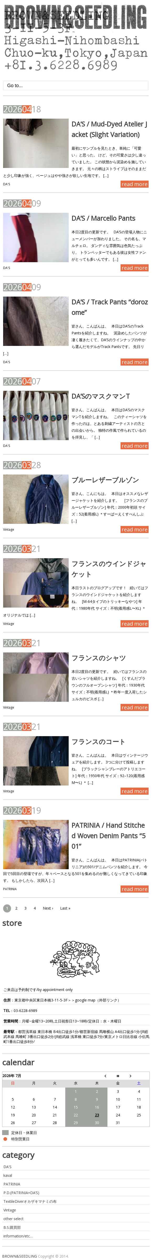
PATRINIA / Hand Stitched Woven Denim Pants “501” (108, 836)
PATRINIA (10, 889)
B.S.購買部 (12, 1227)
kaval (7, 1175)
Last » (65, 908)
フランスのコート (99, 741)
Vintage (8, 529)
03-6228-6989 (25, 1010)
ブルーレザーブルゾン (105, 479)
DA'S (6, 184)
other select (13, 1218)
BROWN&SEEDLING (19, 1256)
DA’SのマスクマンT (101, 396)
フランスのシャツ (99, 657)
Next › (48, 908)
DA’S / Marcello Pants (103, 218)
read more (135, 184)
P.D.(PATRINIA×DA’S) (21, 1192)
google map (85, 1000)
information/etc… (18, 1235)
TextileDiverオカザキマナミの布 (30, 1201)
